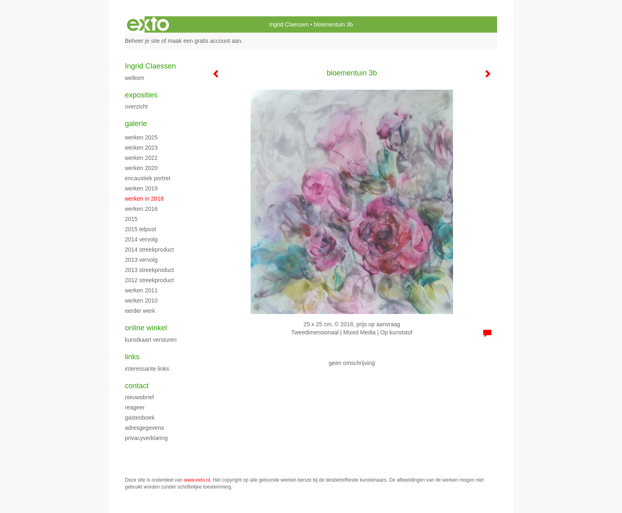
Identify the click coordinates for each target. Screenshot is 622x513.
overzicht (136, 106)
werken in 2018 (144, 198)
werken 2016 (141, 209)
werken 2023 (141, 147)
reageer (134, 407)
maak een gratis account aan (204, 41)
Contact (137, 386)
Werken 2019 (141, 188)
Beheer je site (142, 41)
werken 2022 (141, 158)
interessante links (147, 368)
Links (132, 357)
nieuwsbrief (139, 397)
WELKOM (134, 78)
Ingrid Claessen (289, 24)
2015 (131, 219)
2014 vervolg (141, 239)
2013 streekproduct (149, 270)
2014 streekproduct (149, 249)
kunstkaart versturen (151, 339)
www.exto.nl (197, 480)
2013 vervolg (141, 259)
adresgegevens (144, 428)
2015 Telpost (140, 229)
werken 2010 (141, 300)
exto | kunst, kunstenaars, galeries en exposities (148, 24)
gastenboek (139, 417)
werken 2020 (141, 168)
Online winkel (146, 328)
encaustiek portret (147, 178)
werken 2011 (141, 290)
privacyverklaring (146, 438)
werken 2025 (141, 137)
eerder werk (140, 310)
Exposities (141, 95)
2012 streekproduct (149, 280)
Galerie (136, 123)
